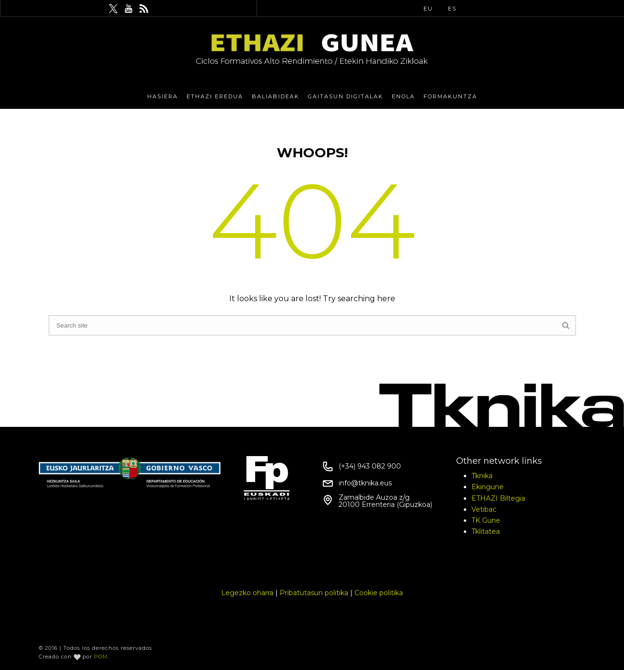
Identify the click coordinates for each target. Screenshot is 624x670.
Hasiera (162, 96)
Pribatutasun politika (314, 592)
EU (428, 8)
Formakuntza (450, 96)
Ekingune (487, 486)
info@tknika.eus (365, 483)
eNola (403, 96)
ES (452, 8)
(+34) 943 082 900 (370, 466)
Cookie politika (378, 592)
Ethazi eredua (215, 96)
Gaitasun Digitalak (345, 96)
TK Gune (485, 520)
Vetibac (483, 509)
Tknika (482, 475)
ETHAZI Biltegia (498, 498)
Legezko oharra (247, 592)
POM (101, 656)
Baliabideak (275, 96)
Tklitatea (485, 531)
